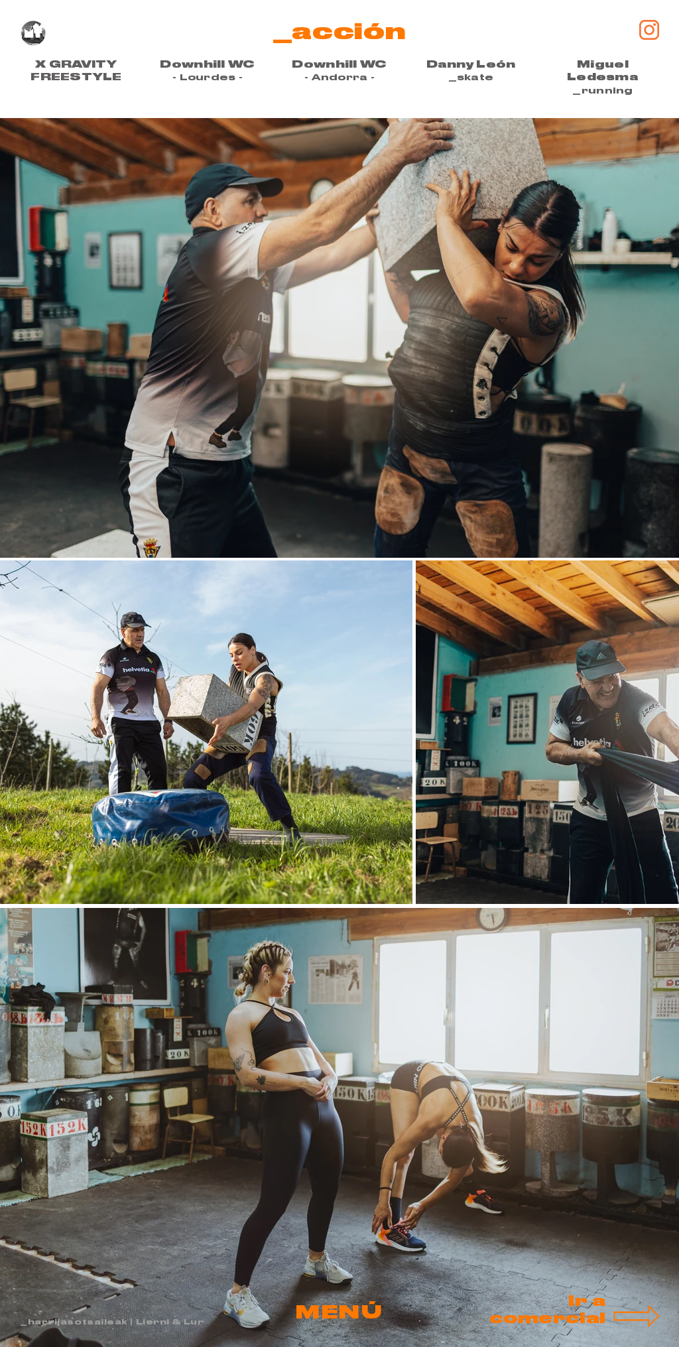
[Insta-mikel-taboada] (649, 30)
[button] (339, 1312)
